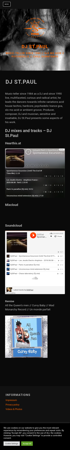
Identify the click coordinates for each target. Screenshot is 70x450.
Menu (7, 4)
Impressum (11, 400)
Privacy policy (12, 404)
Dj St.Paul (35, 46)
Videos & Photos (14, 409)
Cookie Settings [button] (11, 444)
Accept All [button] (27, 444)
